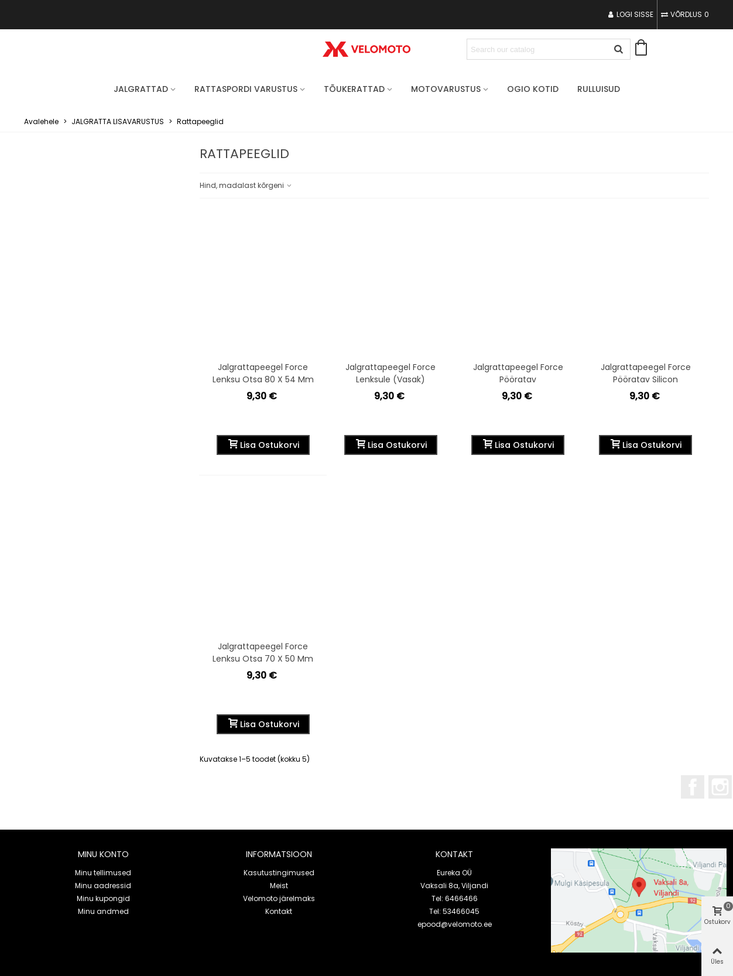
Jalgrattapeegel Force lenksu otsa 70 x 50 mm (263, 653)
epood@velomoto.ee (454, 924)
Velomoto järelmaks (279, 898)
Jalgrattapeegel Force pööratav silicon (646, 373)
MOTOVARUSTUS (446, 89)
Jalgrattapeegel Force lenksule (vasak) (390, 373)
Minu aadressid (103, 886)
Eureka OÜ (454, 873)
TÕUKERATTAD (354, 89)
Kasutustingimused (279, 873)
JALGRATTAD (141, 89)
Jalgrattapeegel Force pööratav (518, 373)
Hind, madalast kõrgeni (246, 185)
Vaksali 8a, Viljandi (454, 886)
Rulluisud (598, 89)
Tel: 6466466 (454, 898)
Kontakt (278, 911)
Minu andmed (103, 911)
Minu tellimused (103, 873)
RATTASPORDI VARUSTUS (245, 89)
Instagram (720, 787)
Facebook (692, 787)
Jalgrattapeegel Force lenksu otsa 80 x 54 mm (263, 373)
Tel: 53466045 (454, 911)
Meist (279, 886)
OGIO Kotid (533, 89)
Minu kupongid (103, 898)
